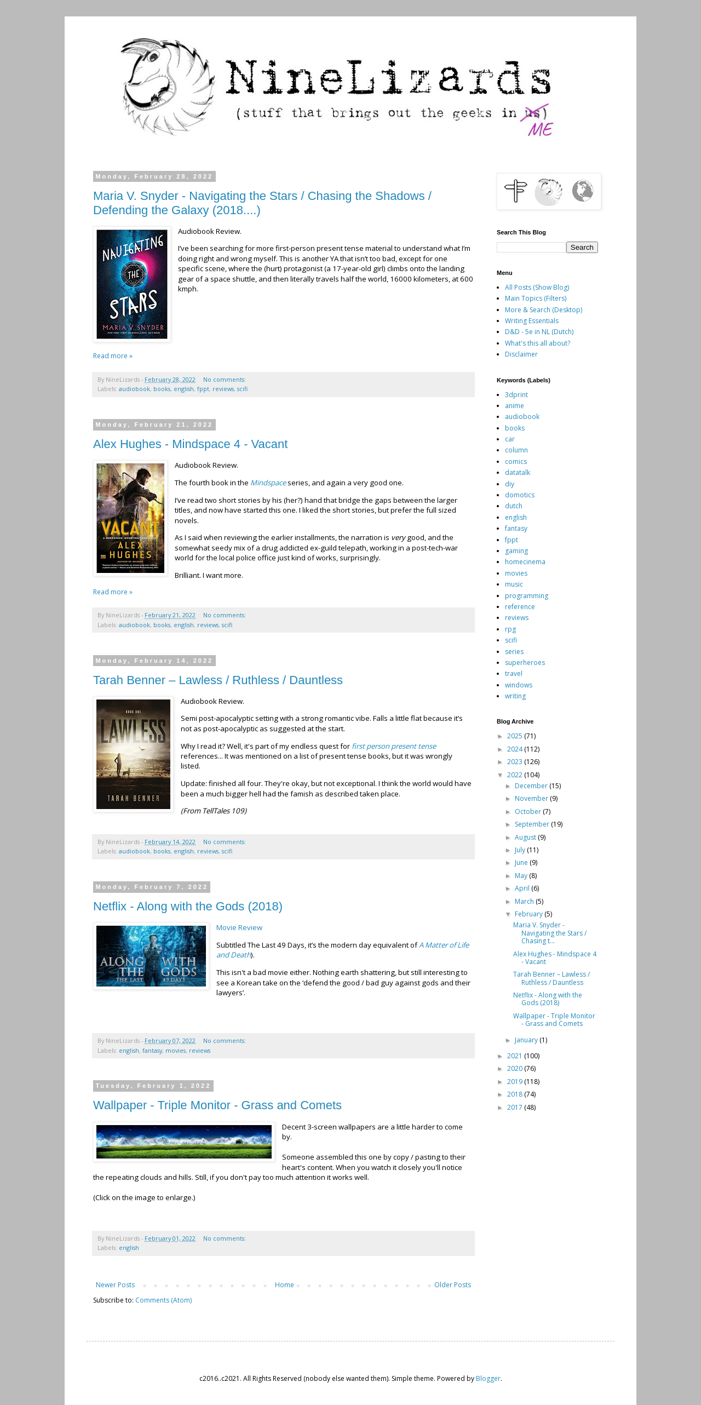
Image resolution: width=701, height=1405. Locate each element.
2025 (515, 736)
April (523, 888)
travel (513, 673)
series (514, 651)
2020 (515, 1068)
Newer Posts (115, 1284)
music (514, 584)
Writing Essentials (532, 320)
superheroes (525, 662)
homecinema (525, 561)
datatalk (517, 472)
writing (515, 696)
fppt (203, 389)
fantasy (152, 1050)
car (510, 439)
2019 (515, 1081)
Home (284, 1284)
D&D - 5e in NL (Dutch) (539, 331)
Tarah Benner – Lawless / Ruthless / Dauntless (218, 680)
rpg (510, 629)
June (522, 862)
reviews (223, 389)
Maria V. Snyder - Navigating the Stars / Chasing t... (550, 932)
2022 (515, 774)
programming (526, 595)
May (522, 875)
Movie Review (239, 927)
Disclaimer (521, 354)
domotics (520, 495)
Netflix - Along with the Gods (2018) (188, 906)
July (521, 850)
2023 (515, 761)
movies (175, 1050)
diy (509, 484)
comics (516, 461)
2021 (515, 1055)
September (533, 824)
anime (514, 405)
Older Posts (452, 1284)
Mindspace (268, 483)
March (525, 901)
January (527, 1040)
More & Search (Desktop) (543, 309)
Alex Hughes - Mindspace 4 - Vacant (190, 444)
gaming (516, 550)
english (184, 389)
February (529, 914)
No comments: (225, 379)
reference (520, 606)
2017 (515, 1107)
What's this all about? (537, 343)
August (526, 837)
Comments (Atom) (163, 1300)
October (529, 811)
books (161, 389)
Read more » (113, 355)
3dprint (516, 394)
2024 (515, 749)
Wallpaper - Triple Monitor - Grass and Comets (217, 1105)
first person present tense (394, 746)
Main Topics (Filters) (535, 298)
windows (518, 685)
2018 (515, 1094)
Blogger (488, 1378)
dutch (513, 506)
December (532, 785)
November (532, 798)
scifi (242, 389)
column (516, 450)
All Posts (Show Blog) (537, 287)
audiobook (134, 389)
